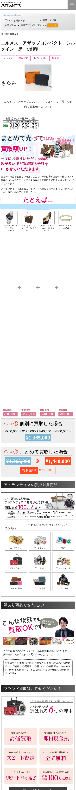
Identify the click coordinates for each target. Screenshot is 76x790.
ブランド (22, 20)
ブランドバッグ (16, 568)
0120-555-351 (61, 5)
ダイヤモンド (39, 548)
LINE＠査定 (51, 5)
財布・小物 (40, 58)
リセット (52, 25)
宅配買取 (23, 58)
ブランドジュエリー (63, 568)
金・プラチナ (16, 548)
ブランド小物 (39, 588)
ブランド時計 (39, 568)
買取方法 (34, 25)
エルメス (8, 58)
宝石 (63, 548)
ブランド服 (63, 588)
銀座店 (55, 58)
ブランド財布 (16, 588)
